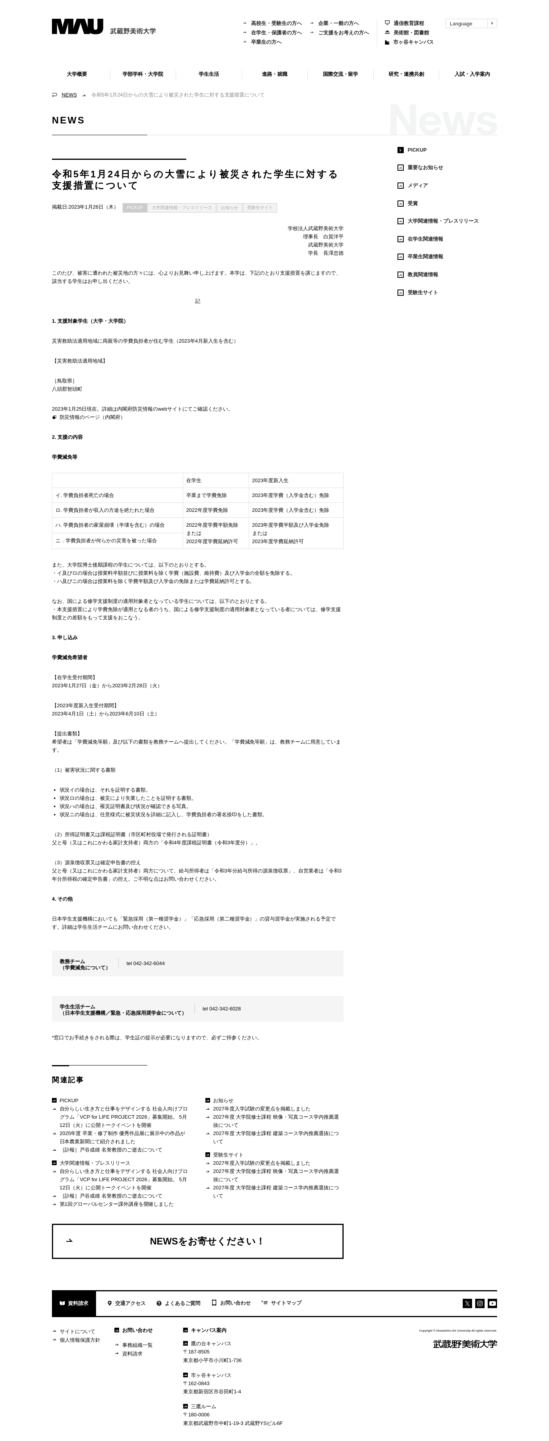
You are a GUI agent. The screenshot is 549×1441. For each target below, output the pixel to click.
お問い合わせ (231, 1303)
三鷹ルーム (199, 1406)
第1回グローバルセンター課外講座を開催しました (113, 1204)
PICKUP (135, 207)
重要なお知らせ (420, 167)
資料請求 (74, 1304)
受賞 (407, 203)
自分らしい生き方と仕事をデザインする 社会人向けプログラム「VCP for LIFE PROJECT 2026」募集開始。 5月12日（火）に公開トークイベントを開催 (120, 1116)
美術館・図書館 (407, 33)
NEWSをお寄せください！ (165, 1240)
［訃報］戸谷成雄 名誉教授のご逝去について (107, 1150)
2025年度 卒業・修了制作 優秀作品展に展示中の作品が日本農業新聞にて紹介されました (118, 1137)
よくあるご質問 (178, 1304)
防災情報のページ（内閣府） (88, 418)
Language (473, 23)
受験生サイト (260, 207)
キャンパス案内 (204, 1330)
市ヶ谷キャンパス (409, 42)
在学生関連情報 (420, 239)
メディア (412, 185)
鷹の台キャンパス (207, 1343)
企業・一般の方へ (334, 23)
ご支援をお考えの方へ (339, 33)
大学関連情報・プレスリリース (182, 207)
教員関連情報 (417, 275)
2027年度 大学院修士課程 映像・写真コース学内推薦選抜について (272, 1121)
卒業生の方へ (262, 42)
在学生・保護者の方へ (272, 33)
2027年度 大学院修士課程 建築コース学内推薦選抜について (272, 1137)
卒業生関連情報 (420, 257)
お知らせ (229, 207)
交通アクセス (126, 1304)
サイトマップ (281, 1303)
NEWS (69, 95)
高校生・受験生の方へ (272, 23)
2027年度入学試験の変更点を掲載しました (257, 1109)
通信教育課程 (404, 23)
